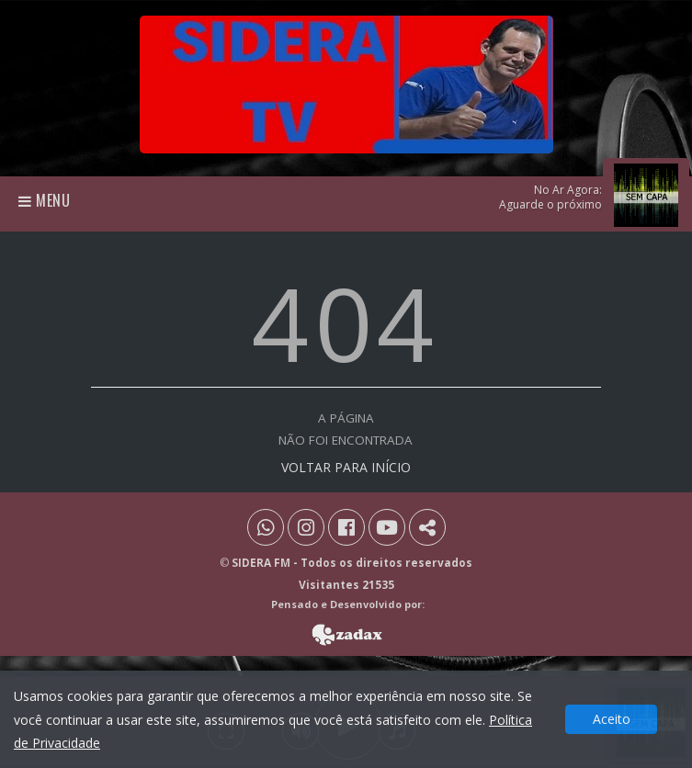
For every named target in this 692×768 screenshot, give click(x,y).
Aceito (611, 719)
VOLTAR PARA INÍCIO (346, 467)
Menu (44, 200)
